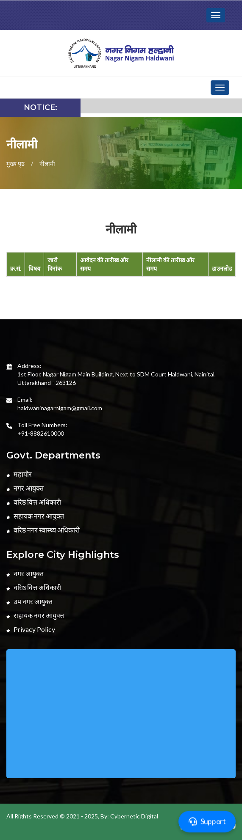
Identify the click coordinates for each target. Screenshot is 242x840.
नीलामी (47, 163)
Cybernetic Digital (134, 816)
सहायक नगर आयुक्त (35, 516)
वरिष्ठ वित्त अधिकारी (33, 502)
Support (207, 821)
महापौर (19, 474)
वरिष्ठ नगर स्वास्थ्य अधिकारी (43, 530)
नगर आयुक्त (25, 488)
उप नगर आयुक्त (29, 601)
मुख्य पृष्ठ (15, 163)
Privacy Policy (30, 629)
